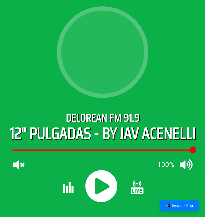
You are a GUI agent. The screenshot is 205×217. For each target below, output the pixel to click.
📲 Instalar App (179, 205)
